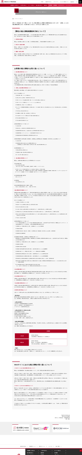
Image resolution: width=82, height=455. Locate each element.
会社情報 (50, 5)
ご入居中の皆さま (23, 5)
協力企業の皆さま (39, 5)
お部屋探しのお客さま (14, 5)
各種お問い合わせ (48, 1)
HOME (42, 1)
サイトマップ (56, 1)
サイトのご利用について (64, 1)
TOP (13, 18)
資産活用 (45, 5)
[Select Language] (73, 2)
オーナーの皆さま (31, 5)
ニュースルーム (69, 5)
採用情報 (55, 5)
